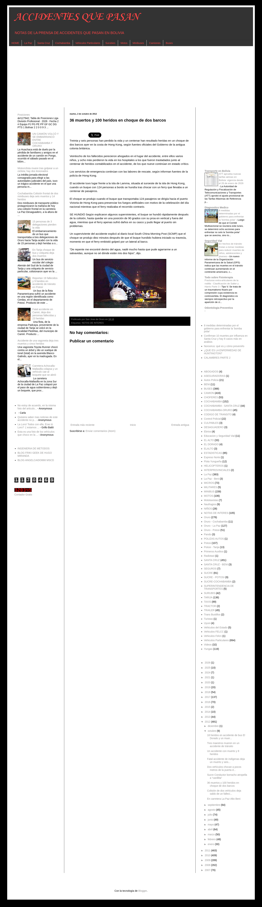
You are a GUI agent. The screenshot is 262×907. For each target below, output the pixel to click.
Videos (208, 644)
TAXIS (207, 601)
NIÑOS (208, 508)
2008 (208, 865)
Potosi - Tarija (211, 547)
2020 (208, 682)
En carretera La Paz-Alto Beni (223, 798)
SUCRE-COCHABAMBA (218, 581)
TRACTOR (210, 606)
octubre (212, 730)
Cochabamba (62, 43)
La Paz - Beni (211, 478)
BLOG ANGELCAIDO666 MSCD (36, 460)
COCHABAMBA (213, 401)
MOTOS (208, 495)
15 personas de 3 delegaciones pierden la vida (44, 224)
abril (210, 829)
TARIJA (208, 597)
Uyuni (207, 623)
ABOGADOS (211, 371)
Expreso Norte (212, 457)
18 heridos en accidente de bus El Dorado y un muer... (226, 737)
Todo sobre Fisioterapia (219, 277)
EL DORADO (211, 444)
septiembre (214, 804)
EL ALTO (209, 440)
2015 (208, 706)
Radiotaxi (209, 555)
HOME (15, 43)
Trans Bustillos (212, 614)
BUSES (208, 388)
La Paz (28, 43)
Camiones (155, 43)
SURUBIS (209, 593)
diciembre (213, 726)
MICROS (209, 482)
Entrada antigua (180, 424)
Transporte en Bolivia (217, 170)
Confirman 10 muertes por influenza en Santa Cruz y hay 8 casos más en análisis (226, 338)
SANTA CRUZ (212, 560)
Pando (207, 534)
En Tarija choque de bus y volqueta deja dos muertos (43, 252)
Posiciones (24, 114)
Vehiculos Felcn (213, 636)
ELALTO (208, 448)
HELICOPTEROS (214, 465)
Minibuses (138, 43)
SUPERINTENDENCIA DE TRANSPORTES (219, 587)
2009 (208, 860)
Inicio (133, 424)
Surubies (110, 43)
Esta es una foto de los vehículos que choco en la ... (36, 433)
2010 (208, 855)
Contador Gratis (23, 494)
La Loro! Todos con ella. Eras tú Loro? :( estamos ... (35, 426)
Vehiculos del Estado (215, 627)
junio (211, 819)
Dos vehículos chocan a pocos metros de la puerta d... (224, 768)
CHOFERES (211, 397)
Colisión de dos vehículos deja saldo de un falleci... (224, 792)
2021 (208, 677)
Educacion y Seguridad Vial (219, 435)
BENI (207, 384)
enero (211, 844)
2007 (208, 870)
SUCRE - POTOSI (214, 577)
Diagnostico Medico (216, 207)
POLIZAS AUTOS (214, 538)
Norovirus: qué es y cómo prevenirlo (224, 346)
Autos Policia (211, 380)
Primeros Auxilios (213, 551)
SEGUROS (210, 568)
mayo (211, 824)
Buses (169, 43)
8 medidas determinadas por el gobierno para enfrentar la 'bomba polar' (223, 328)
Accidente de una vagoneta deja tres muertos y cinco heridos (38, 342)
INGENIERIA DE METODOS (34, 448)
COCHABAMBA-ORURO (218, 410)
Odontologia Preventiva (219, 307)
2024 (208, 672)
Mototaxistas (211, 500)
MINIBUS (209, 491)
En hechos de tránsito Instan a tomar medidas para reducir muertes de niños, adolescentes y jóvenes (231, 250)
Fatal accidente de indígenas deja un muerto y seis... (226, 760)
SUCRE (208, 572)
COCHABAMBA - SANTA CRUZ (222, 405)
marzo (211, 834)
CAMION (209, 393)
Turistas (208, 618)
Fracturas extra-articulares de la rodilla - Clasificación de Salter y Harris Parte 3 (222, 283)
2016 (208, 702)
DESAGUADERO (214, 427)
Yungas (208, 648)
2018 (208, 692)
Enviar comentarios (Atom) (101, 431)
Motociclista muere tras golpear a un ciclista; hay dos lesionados (38, 170)
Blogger (142, 890)
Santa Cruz (43, 43)
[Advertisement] (122, 77)
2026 (208, 662)
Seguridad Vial (213, 240)
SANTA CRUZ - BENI (216, 564)
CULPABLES (211, 422)
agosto (212, 809)
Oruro (207, 517)
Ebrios (207, 431)
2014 (208, 711)
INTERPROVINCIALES (217, 470)
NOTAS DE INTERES (93, 323)
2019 (208, 687)
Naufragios (210, 504)
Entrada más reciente (82, 424)
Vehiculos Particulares (87, 43)
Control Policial (212, 418)
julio (210, 814)
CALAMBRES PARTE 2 (217, 357)
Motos (124, 43)
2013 (208, 716)
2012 (208, 721)
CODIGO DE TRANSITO (218, 414)
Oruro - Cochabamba (216, 521)
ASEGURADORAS (214, 375)
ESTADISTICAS (213, 453)
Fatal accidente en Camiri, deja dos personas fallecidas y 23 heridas (44, 314)
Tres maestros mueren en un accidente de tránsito (223, 745)
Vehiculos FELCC (214, 631)
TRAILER (209, 610)
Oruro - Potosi (212, 530)
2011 (208, 850)
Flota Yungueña (213, 461)
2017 (208, 697)
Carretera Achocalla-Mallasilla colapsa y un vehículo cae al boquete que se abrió (45, 370)
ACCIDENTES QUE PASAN (76, 17)
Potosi (207, 543)
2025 (208, 667)
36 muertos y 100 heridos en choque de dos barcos (223, 784)
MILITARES (210, 487)
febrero (212, 839)
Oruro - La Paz (212, 525)
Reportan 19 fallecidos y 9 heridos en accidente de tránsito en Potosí (44, 283)
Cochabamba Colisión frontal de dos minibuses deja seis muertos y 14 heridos (38, 196)
